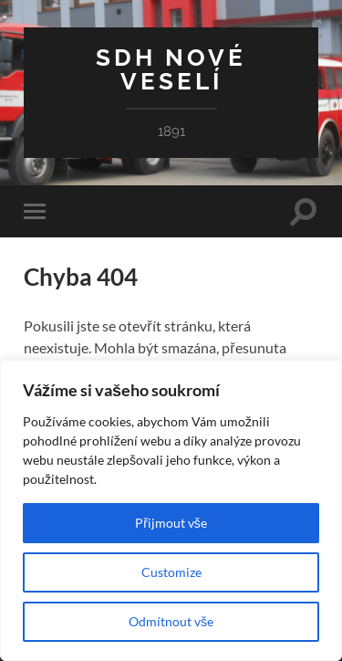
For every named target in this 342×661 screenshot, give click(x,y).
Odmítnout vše (171, 621)
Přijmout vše (171, 522)
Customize (171, 572)
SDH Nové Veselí (171, 69)
